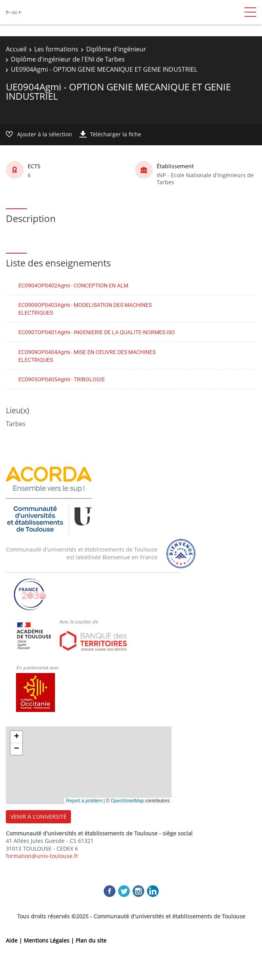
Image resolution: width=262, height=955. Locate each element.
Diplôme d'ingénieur (116, 49)
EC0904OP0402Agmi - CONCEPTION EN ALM (73, 285)
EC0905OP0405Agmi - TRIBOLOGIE (61, 379)
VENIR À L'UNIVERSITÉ (39, 816)
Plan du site (91, 940)
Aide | (15, 940)
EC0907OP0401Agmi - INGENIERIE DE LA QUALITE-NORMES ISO (96, 332)
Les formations (56, 49)
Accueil (16, 49)
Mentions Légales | (50, 940)
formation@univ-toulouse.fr (42, 856)
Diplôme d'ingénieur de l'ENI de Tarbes (68, 59)
